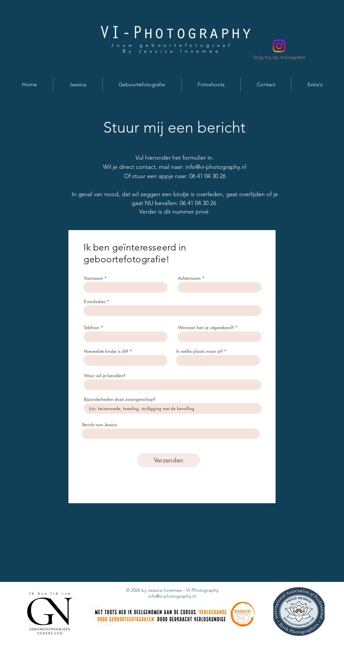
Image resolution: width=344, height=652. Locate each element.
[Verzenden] (168, 460)
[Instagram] (279, 46)
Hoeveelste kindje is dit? (106, 351)
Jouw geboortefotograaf (172, 45)
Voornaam (93, 278)
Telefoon (91, 328)
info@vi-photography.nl (215, 166)
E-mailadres (95, 302)
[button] (77, 84)
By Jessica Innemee (172, 51)
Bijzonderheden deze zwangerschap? (119, 399)
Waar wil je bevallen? (104, 376)
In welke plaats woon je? (199, 351)
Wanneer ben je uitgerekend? (206, 328)
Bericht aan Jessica (99, 425)
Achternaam (189, 278)
